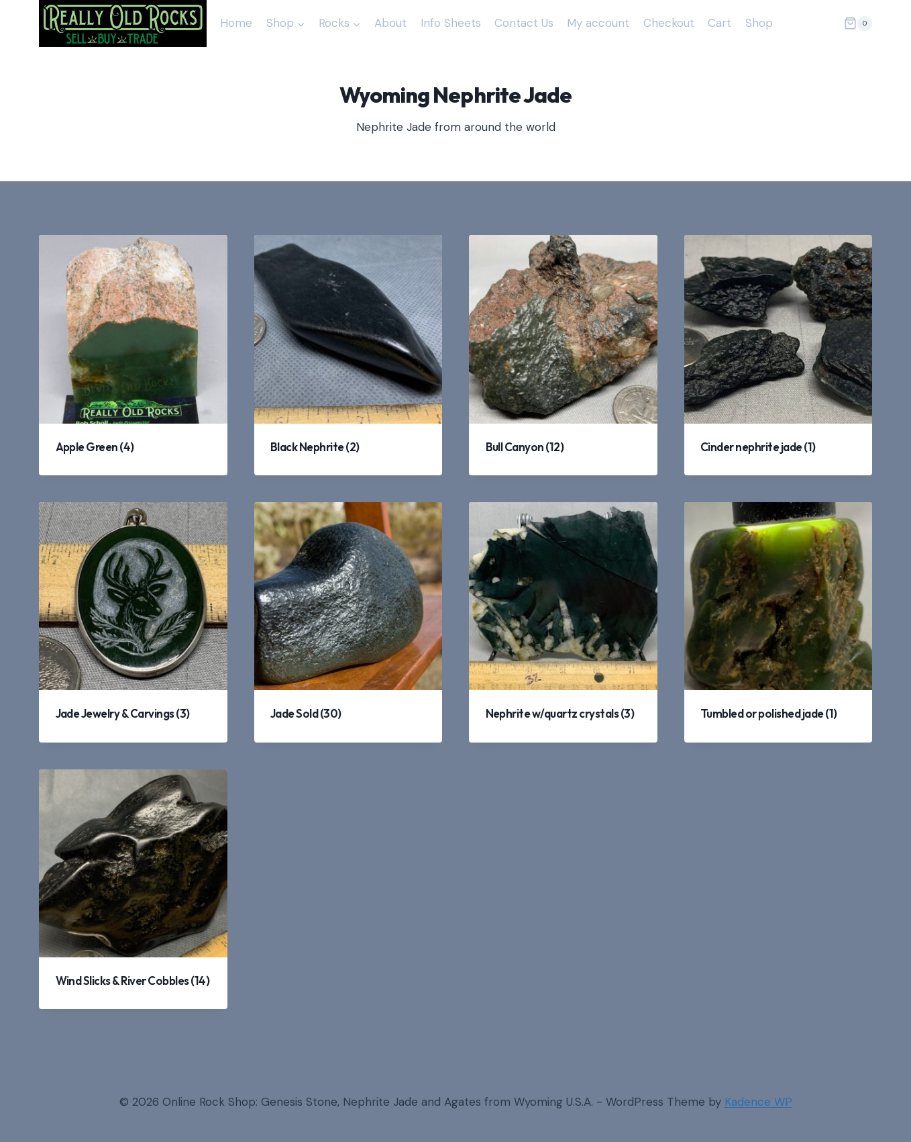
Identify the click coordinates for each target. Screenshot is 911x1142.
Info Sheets (451, 22)
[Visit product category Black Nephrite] (348, 355)
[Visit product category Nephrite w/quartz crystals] (563, 622)
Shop (759, 22)
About (390, 22)
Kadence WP (758, 1101)
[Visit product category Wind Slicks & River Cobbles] (133, 889)
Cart (719, 22)
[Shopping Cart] (858, 23)
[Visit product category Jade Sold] (348, 622)
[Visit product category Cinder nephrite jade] (778, 355)
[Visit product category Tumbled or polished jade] (778, 622)
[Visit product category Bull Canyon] (563, 355)
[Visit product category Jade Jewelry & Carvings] (133, 622)
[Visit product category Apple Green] (133, 355)
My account (598, 22)
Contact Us (523, 22)
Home (236, 22)
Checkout (668, 22)
